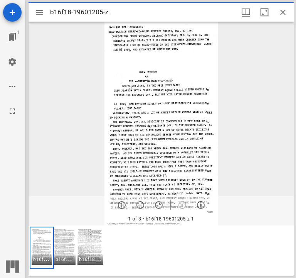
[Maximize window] (264, 12)
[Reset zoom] (159, 205)
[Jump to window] (12, 37)
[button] (42, 248)
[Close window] (283, 12)
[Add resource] (12, 12)
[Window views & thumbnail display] (246, 12)
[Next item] (201, 205)
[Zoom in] (122, 205)
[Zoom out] (140, 205)
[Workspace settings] (12, 62)
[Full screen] (12, 111)
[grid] (161, 250)
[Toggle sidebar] (39, 12)
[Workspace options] (12, 86)
